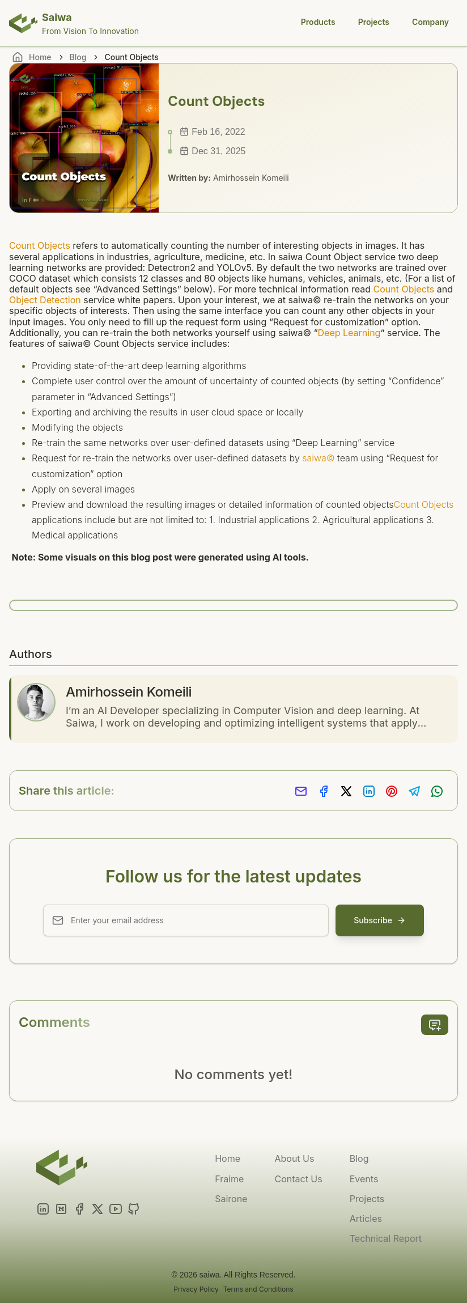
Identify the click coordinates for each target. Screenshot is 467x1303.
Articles (366, 1218)
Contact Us (298, 1179)
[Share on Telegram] (414, 791)
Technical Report (386, 1238)
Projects (373, 22)
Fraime (229, 1179)
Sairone (231, 1198)
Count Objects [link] (131, 57)
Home (227, 1158)
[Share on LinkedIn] (369, 791)
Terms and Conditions (258, 1289)
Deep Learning (349, 332)
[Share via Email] (301, 791)
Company (430, 22)
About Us (294, 1158)
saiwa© (318, 458)
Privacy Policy (195, 1289)
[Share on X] (346, 791)
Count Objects (39, 245)
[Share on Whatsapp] (437, 791)
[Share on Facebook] (323, 791)
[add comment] (434, 1025)
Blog (78, 57)
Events (364, 1179)
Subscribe (380, 920)
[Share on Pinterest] (391, 791)
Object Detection (45, 299)
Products (318, 22)
